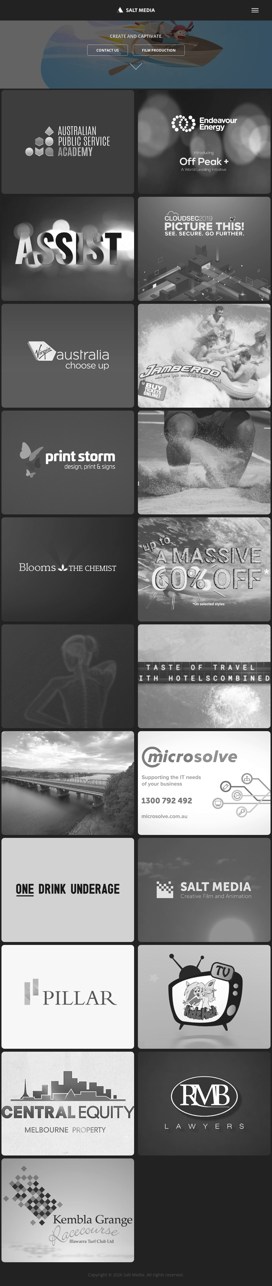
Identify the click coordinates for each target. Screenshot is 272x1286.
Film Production (159, 50)
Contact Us (107, 50)
